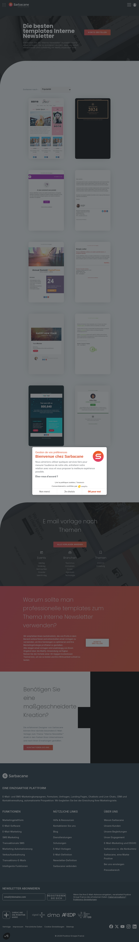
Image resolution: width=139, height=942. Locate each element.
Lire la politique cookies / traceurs (69, 482)
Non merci (44, 491)
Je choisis (69, 491)
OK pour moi (94, 491)
